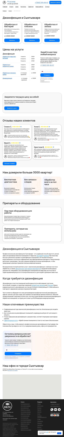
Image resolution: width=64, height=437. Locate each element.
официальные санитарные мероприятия (28, 269)
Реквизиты (39, 423)
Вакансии (39, 427)
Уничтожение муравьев (25, 405)
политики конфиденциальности (45, 81)
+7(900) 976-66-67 (55, 404)
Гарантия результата (11, 320)
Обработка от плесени (25, 410)
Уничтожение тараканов (26, 422)
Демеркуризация (7, 78)
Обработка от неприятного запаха (8, 65)
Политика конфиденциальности (41, 416)
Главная (5, 6)
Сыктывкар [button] (12, 1)
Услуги (11, 6)
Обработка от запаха (25, 424)
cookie (47, 432)
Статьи (47, 6)
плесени (50, 285)
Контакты (23, 6)
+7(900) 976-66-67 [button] (41, 2)
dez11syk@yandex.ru (55, 406)
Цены (16, 6)
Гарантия (30, 6)
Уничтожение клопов (25, 403)
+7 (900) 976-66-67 (47, 65)
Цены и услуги (40, 405)
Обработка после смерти (26, 429)
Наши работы (39, 6)
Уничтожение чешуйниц (26, 412)
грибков (46, 256)
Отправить (47, 75)
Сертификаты (40, 425)
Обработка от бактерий (25, 414)
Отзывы (38, 419)
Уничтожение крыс (24, 417)
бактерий (39, 256)
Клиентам (39, 411)
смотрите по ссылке (12, 370)
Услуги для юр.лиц (24, 427)
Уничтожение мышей (25, 415)
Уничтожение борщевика (26, 419)
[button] (55, 2)
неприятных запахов (38, 285)
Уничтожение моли (25, 407)
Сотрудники (39, 429)
